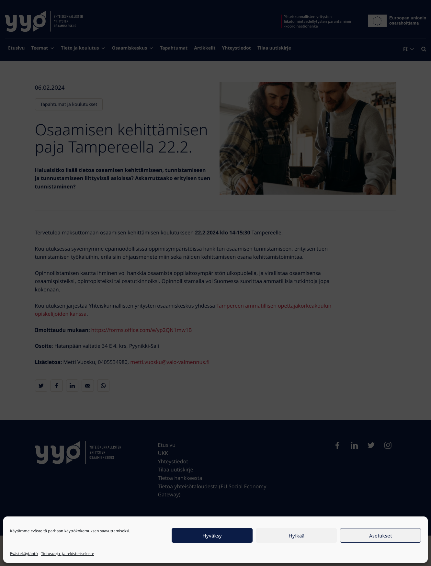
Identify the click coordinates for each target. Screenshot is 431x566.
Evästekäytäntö (24, 553)
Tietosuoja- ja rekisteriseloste (67, 553)
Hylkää (296, 535)
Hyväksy (212, 535)
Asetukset (380, 535)
